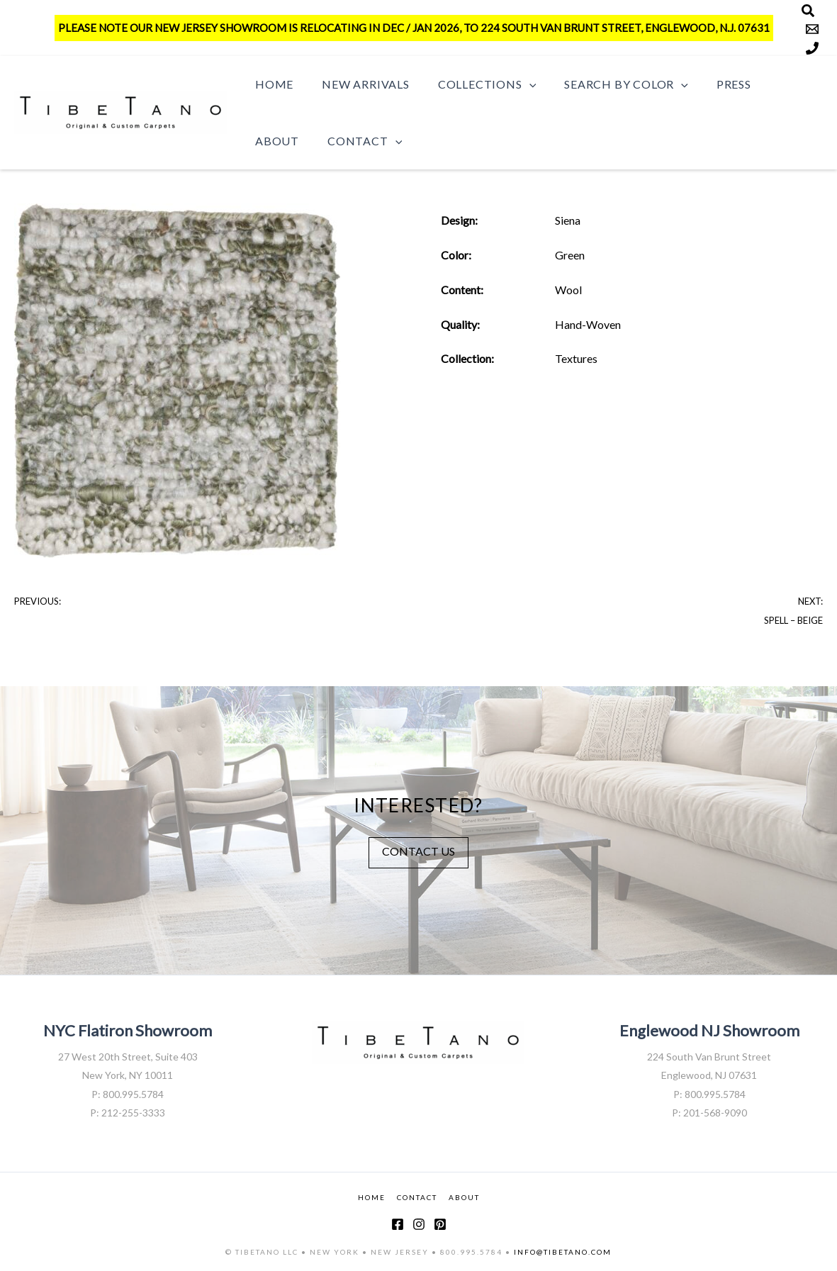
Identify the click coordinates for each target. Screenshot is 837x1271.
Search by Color (606, 84)
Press (708, 84)
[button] (515, 84)
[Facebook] (397, 1224)
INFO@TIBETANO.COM (563, 1252)
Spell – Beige (793, 620)
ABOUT (464, 1197)
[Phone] (812, 48)
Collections (473, 84)
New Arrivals (357, 84)
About (770, 84)
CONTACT (417, 1197)
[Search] (808, 10)
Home (271, 84)
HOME (372, 1197)
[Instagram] (418, 1224)
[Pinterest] (440, 1224)
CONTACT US (418, 850)
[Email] (812, 29)
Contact (289, 141)
